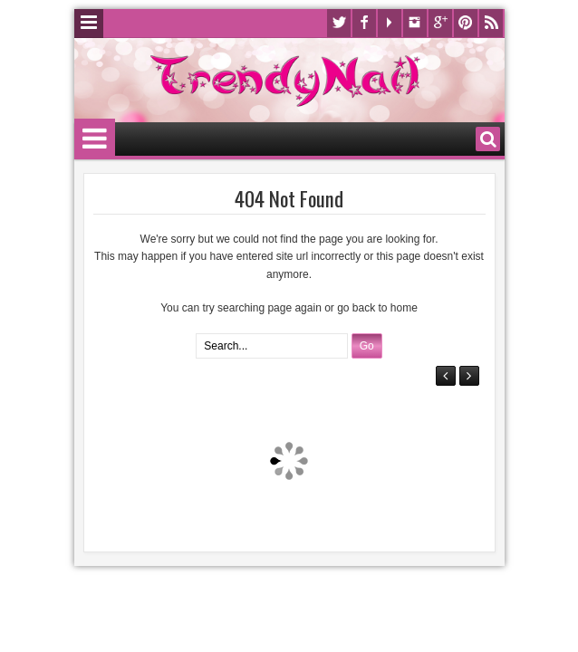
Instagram (415, 23)
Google (440, 23)
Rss (491, 23)
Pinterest (465, 23)
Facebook (364, 23)
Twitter (339, 23)
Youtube (389, 23)
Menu (88, 23)
